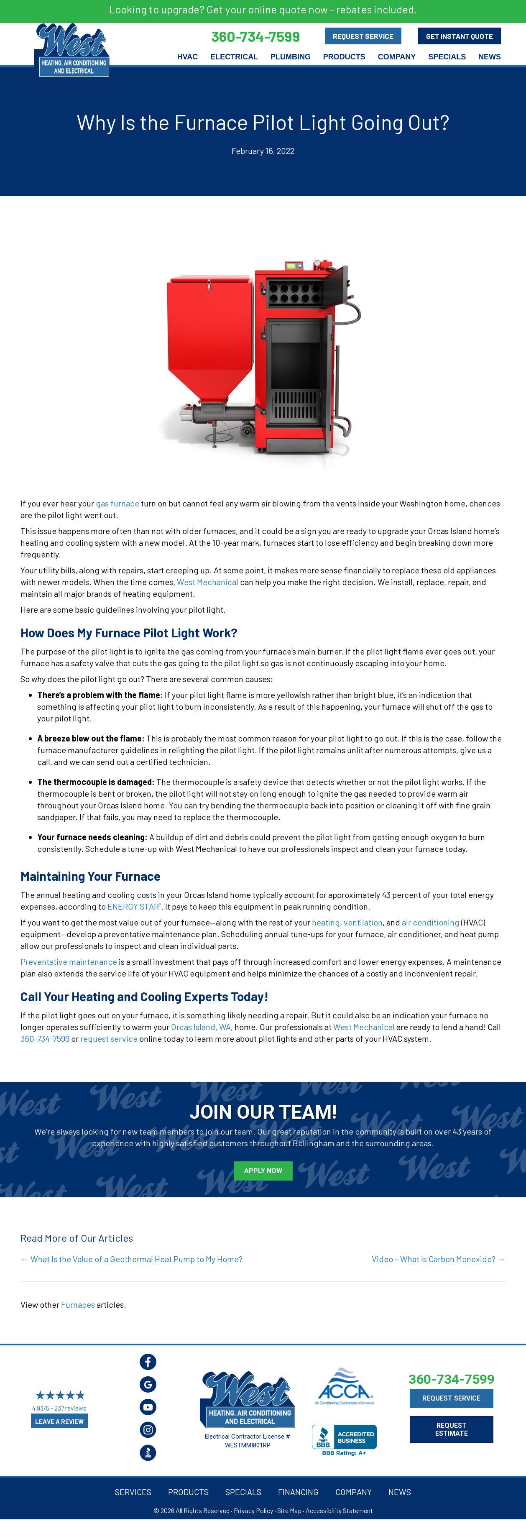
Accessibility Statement (339, 1510)
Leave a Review (59, 1421)
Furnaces (78, 1304)
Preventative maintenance (68, 961)
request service (109, 1038)
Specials (447, 57)
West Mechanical (207, 582)
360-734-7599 (44, 1038)
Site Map (289, 1510)
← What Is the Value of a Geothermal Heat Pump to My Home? (131, 1259)
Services (133, 1492)
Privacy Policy (253, 1510)
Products (344, 57)
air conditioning (431, 922)
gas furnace (117, 503)
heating (326, 922)
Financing (298, 1492)
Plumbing (291, 57)
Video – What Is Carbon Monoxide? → (439, 1259)
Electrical (234, 57)
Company (397, 57)
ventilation (363, 922)
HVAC (187, 57)
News (489, 57)
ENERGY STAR (134, 906)
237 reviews (70, 1408)
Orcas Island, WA (201, 1027)
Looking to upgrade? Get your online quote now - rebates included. (263, 9)
